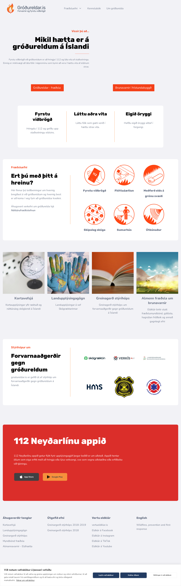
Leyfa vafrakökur (106, 575)
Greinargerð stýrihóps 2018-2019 (66, 525)
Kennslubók (94, 8)
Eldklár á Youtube (102, 546)
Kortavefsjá (23, 298)
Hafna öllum (133, 575)
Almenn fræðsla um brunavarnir (158, 300)
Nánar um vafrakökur (25, 580)
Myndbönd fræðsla (13, 541)
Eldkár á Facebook (102, 530)
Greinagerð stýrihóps (113, 298)
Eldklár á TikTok (101, 541)
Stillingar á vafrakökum (162, 575)
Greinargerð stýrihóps (15, 535)
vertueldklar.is (100, 525)
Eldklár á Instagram (103, 535)
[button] (47, 87)
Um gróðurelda (115, 8)
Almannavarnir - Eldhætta (17, 546)
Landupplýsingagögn (68, 298)
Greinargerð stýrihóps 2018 (63, 530)
